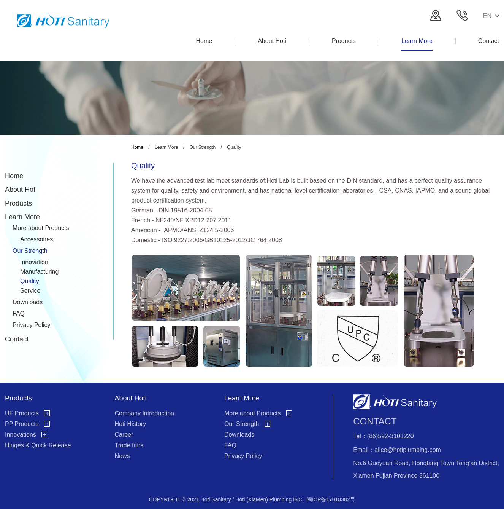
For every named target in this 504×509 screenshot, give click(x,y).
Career (123, 434)
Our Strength (30, 250)
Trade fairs (128, 445)
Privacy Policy (32, 325)
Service (30, 290)
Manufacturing (39, 271)
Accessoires (36, 239)
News (122, 456)
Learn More (22, 217)
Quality (29, 281)
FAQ (19, 313)
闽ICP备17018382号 (331, 499)
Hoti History (130, 424)
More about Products (41, 228)
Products (18, 203)
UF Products (22, 413)
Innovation (34, 262)
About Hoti (21, 189)
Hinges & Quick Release (38, 445)
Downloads (28, 302)
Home (14, 176)
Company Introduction (144, 413)
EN (491, 16)
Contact (17, 339)
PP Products (22, 424)
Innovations (20, 434)
